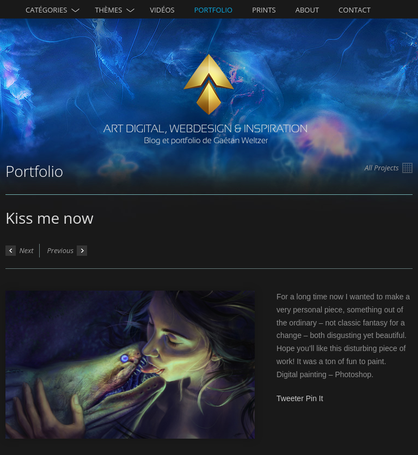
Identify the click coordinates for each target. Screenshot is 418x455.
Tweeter (290, 398)
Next (19, 250)
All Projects (389, 168)
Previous (67, 250)
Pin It (314, 398)
